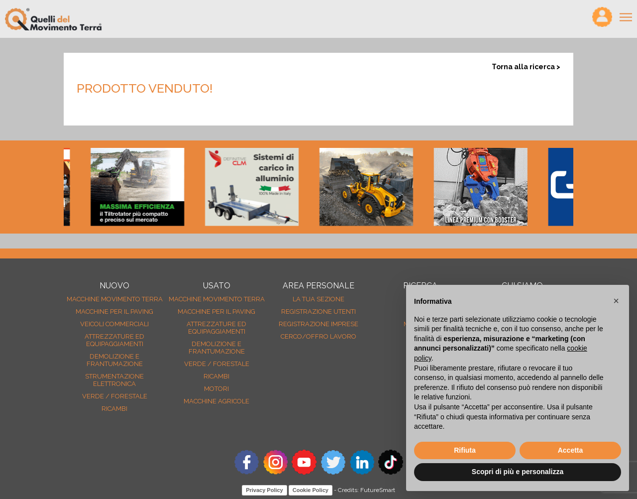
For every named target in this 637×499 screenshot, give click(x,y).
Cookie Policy (310, 490)
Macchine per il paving (114, 311)
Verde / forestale (114, 396)
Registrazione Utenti (318, 311)
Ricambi (114, 408)
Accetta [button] (570, 450)
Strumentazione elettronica (114, 380)
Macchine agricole (216, 401)
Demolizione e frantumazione (115, 360)
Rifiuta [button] (465, 450)
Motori (216, 388)
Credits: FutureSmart (366, 490)
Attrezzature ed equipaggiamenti (114, 340)
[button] (616, 301)
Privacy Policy (264, 490)
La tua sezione (318, 299)
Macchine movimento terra (115, 299)
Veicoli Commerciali (114, 324)
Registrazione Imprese (318, 324)
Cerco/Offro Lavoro (318, 336)
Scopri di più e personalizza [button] (517, 472)
